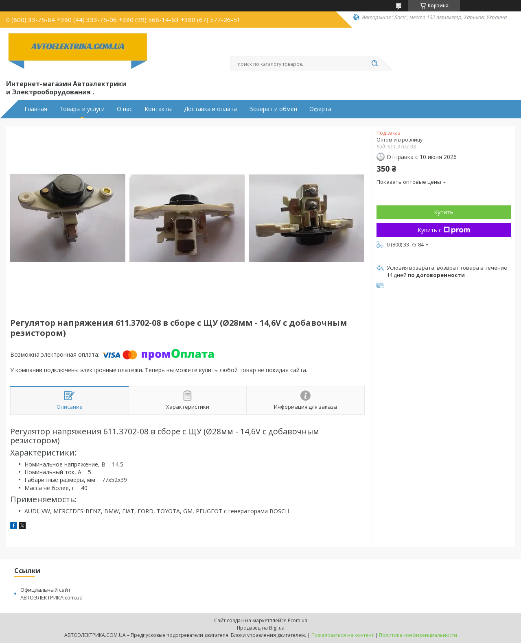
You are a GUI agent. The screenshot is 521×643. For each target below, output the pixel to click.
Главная (35, 109)
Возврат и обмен (273, 109)
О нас (124, 109)
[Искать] (374, 64)
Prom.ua (297, 620)
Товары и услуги (82, 109)
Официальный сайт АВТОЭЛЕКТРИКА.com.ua (51, 593)
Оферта (320, 109)
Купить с (444, 230)
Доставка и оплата (210, 109)
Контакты (158, 109)
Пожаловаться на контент (342, 635)
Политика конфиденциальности (418, 635)
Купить (443, 212)
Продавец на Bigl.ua (261, 627)
